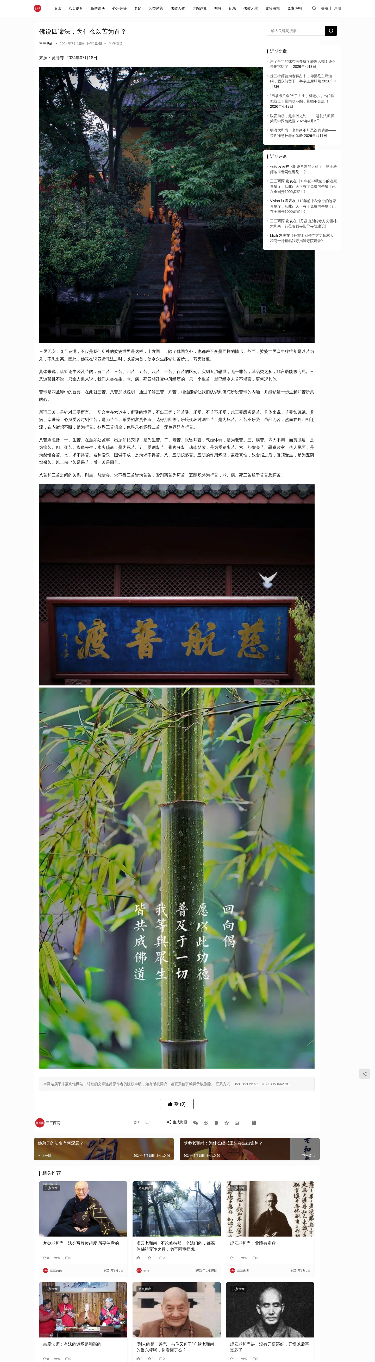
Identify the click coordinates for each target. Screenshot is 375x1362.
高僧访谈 (98, 8)
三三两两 (46, 43)
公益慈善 (157, 8)
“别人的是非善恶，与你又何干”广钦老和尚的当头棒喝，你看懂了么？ (145, 1172)
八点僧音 (77, 8)
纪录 (233, 8)
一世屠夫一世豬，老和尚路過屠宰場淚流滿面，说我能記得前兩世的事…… (72, 1260)
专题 (138, 8)
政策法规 (273, 8)
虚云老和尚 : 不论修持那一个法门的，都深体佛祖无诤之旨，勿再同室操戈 (145, 1084)
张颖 (273, 166)
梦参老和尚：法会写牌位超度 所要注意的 (72, 1084)
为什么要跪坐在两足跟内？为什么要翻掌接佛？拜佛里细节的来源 (145, 1260)
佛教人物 (179, 8)
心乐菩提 (120, 8)
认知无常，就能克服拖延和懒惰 (72, 1345)
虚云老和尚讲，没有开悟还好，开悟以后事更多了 (218, 1172)
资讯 (58, 8)
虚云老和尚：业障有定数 (212, 1081)
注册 (338, 8)
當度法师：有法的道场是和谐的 (72, 1169)
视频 (219, 8)
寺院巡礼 (200, 8)
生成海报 (173, 975)
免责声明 (295, 8)
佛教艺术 (252, 8)
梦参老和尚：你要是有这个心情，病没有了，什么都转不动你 (218, 1260)
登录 (325, 8)
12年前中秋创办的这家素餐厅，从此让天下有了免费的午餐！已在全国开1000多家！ (303, 186)
